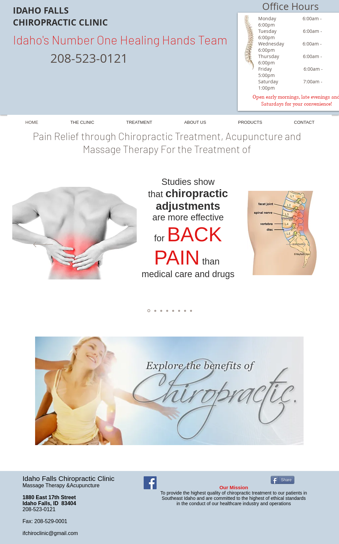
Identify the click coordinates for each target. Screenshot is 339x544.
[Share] (282, 480)
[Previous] (43, 245)
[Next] (296, 245)
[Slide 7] (191, 311)
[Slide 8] (161, 311)
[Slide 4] (173, 311)
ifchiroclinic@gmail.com (50, 533)
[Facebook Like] (208, 482)
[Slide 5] (179, 311)
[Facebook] (150, 482)
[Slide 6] (185, 311)
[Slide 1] (148, 310)
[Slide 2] (155, 311)
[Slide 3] (167, 311)
